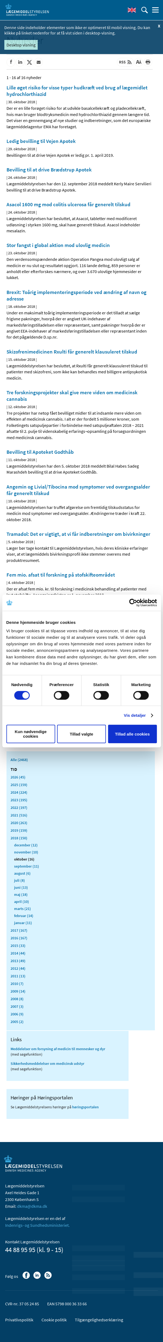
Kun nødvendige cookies (31, 734)
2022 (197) (19, 807)
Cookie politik (54, 1319)
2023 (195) (19, 799)
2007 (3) (17, 1006)
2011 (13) (18, 976)
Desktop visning (21, 45)
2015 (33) (18, 945)
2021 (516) (19, 815)
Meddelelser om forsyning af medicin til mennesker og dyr (58, 1048)
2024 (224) (19, 792)
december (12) (26, 845)
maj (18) (21, 894)
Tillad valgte (81, 734)
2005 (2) (17, 1021)
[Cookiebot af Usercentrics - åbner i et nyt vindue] (133, 603)
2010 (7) (17, 983)
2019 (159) (19, 830)
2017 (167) (19, 930)
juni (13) (21, 887)
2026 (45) (18, 777)
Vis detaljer (135, 715)
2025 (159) (19, 784)
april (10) (21, 901)
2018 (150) (19, 838)
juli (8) (19, 880)
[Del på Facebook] (11, 62)
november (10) (26, 852)
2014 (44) (18, 953)
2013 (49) (18, 960)
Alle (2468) (19, 759)
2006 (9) (17, 1014)
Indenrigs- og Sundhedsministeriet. (37, 1225)
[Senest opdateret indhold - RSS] (125, 62)
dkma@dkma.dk (32, 1206)
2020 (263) (19, 822)
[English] (132, 10)
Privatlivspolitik (19, 1319)
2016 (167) (19, 938)
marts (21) (22, 908)
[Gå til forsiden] (27, 9)
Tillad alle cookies (132, 734)
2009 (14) (18, 991)
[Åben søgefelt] (144, 10)
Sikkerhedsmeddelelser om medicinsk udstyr (47, 1063)
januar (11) (23, 922)
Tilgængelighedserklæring (99, 1319)
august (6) (22, 873)
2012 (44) (18, 968)
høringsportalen (85, 1107)
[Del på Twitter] (29, 62)
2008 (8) (17, 998)
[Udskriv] (147, 62)
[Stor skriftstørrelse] (138, 62)
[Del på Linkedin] (20, 62)
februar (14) (23, 915)
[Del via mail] (38, 62)
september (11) (26, 866)
